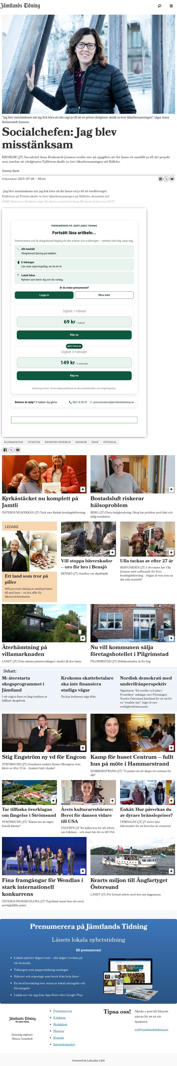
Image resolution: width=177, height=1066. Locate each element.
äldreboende (13, 442)
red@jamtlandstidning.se (151, 1030)
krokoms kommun (58, 442)
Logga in (44, 295)
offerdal (110, 442)
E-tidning (59, 1018)
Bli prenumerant (88, 950)
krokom (81, 442)
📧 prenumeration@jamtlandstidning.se (112, 402)
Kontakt (58, 1038)
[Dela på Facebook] (160, 179)
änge (95, 442)
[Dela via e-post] (172, 179)
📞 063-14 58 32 (78, 402)
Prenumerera (62, 1011)
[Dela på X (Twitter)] (166, 179)
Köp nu (74, 334)
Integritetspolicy (64, 1044)
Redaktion (60, 1024)
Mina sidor (104, 295)
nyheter (34, 442)
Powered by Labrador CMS (88, 1060)
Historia (58, 1031)
